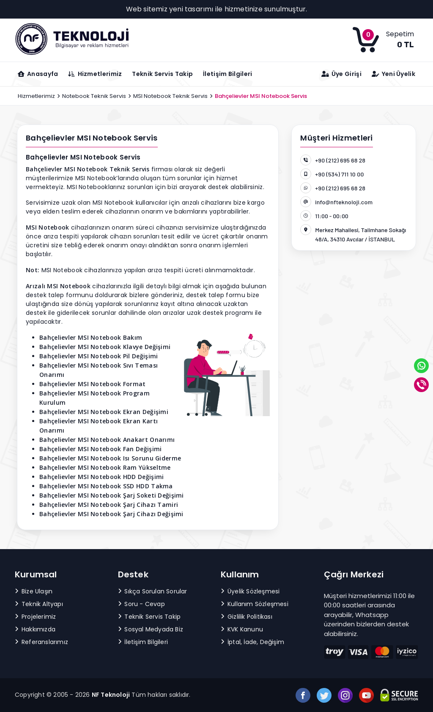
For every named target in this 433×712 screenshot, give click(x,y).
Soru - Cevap (141, 604)
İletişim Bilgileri (227, 74)
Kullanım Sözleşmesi (254, 604)
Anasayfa (38, 74)
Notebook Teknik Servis (94, 96)
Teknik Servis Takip (162, 74)
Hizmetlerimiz (36, 96)
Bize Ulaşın (33, 591)
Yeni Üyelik (393, 74)
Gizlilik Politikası (246, 616)
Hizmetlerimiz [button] (95, 74)
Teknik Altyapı (39, 604)
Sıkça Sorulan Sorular (152, 591)
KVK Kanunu (242, 629)
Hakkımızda (35, 629)
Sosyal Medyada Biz (151, 629)
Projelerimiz (35, 616)
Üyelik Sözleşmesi (250, 591)
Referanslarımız (41, 642)
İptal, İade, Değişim (252, 642)
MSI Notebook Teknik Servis (170, 96)
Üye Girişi (341, 74)
